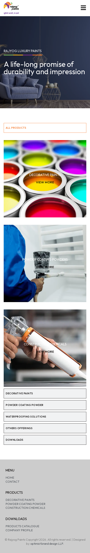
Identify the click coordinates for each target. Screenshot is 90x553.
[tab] (45, 128)
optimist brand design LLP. (47, 543)
